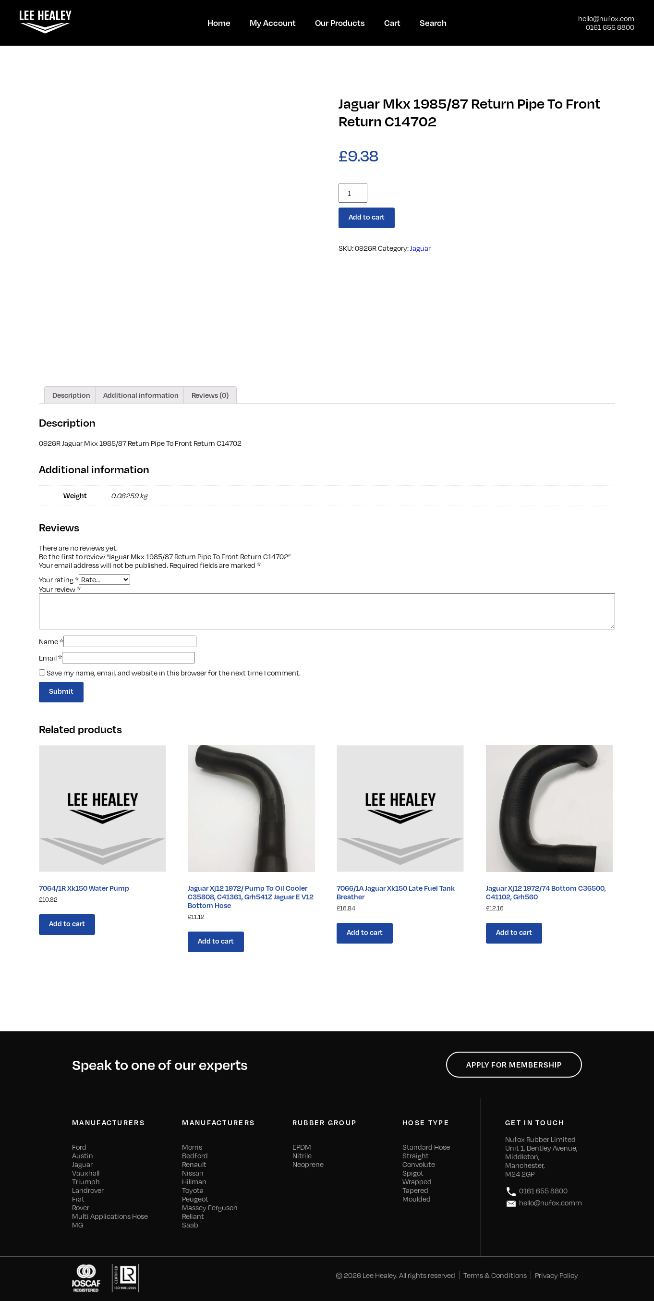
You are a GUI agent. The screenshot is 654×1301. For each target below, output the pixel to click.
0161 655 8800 (610, 27)
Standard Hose (426, 1146)
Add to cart (367, 216)
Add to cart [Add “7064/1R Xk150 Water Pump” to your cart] (67, 923)
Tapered (415, 1190)
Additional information (141, 395)
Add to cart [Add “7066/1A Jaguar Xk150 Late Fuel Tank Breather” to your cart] (365, 932)
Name (51, 641)
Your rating (59, 579)
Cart (392, 22)
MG (77, 1224)
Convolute (418, 1164)
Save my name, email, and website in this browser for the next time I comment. (174, 672)
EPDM (301, 1146)
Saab (190, 1224)
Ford (79, 1146)
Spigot (413, 1172)
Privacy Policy (556, 1275)
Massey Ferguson (210, 1207)
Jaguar (420, 248)
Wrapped (417, 1181)
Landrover (88, 1190)
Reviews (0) (210, 395)
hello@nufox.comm (543, 1204)
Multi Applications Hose (110, 1216)
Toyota (193, 1190)
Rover (80, 1207)
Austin (82, 1155)
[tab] (71, 395)
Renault (194, 1164)
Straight (415, 1155)
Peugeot (195, 1198)
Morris (192, 1146)
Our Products (340, 22)
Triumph (86, 1181)
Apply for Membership (514, 1064)
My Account (273, 22)
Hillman (194, 1181)
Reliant (193, 1216)
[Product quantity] (353, 193)
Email (50, 657)
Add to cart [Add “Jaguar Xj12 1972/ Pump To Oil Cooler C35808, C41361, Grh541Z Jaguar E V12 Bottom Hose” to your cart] (216, 940)
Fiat (78, 1198)
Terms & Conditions (495, 1275)
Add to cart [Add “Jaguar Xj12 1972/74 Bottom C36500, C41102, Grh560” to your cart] (514, 932)
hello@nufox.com (606, 18)
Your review (60, 589)
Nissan (193, 1172)
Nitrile (302, 1155)
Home (218, 22)
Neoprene (308, 1164)
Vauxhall (85, 1172)
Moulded (416, 1198)
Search (433, 22)
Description (71, 395)
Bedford (195, 1155)
